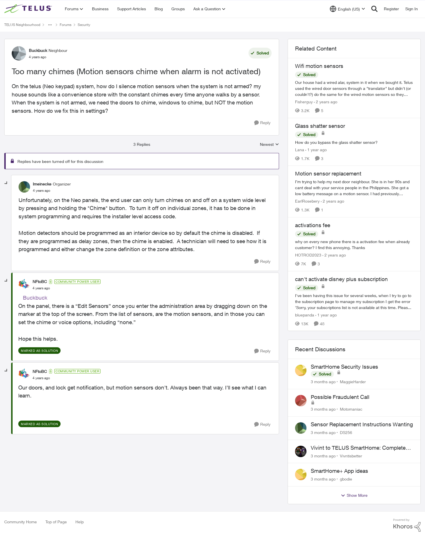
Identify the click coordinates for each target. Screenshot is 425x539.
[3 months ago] (323, 382)
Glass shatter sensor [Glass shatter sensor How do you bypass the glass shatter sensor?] (320, 126)
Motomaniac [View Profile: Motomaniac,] (351, 409)
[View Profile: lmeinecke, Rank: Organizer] (24, 187)
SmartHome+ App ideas (339, 471)
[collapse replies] (6, 183)
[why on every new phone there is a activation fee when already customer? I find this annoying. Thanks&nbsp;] (354, 245)
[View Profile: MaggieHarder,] (300, 370)
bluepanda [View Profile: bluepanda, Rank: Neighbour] (304, 314)
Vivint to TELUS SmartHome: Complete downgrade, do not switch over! (358, 448)
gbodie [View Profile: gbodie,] (346, 479)
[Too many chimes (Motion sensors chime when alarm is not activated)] (41, 190)
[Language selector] (347, 9)
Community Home (20, 521)
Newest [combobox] (269, 144)
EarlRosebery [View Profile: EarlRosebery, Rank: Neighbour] (307, 201)
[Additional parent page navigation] (50, 25)
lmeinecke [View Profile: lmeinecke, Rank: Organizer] (42, 183)
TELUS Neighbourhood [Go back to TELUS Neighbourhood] (22, 25)
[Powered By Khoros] (407, 525)
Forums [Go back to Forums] (65, 25)
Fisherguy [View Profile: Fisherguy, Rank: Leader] (304, 101)
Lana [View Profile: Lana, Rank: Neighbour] (299, 149)
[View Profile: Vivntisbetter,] (300, 451)
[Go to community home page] (28, 8)
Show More (354, 495)
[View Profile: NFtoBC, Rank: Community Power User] (24, 284)
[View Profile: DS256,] (300, 428)
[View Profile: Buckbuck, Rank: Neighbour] (19, 53)
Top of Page (56, 521)
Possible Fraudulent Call (340, 397)
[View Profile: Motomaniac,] (300, 400)
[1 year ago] (316, 149)
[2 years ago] (325, 102)
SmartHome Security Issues (344, 367)
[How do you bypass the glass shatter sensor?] (354, 142)
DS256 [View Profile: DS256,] (346, 432)
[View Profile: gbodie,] (300, 474)
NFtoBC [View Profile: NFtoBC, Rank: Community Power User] (40, 281)
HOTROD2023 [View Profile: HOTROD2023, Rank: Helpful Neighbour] (308, 255)
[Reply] (262, 123)
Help (79, 521)
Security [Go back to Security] (84, 25)
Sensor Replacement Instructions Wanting (362, 424)
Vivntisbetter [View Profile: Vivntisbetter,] (351, 455)
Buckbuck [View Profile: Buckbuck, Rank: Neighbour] (38, 50)
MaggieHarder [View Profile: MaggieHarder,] (353, 381)
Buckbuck (35, 297)
